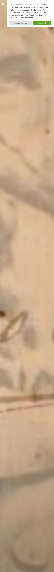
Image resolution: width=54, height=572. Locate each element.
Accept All (42, 23)
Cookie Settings (21, 23)
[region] (30, 13)
